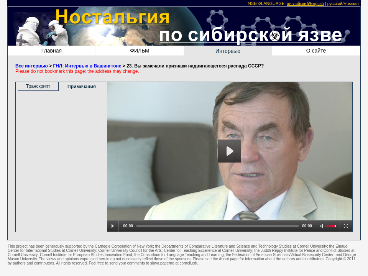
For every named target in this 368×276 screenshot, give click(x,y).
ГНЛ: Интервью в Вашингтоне (87, 66)
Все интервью (31, 66)
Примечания (81, 86)
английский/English (305, 3)
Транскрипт (38, 86)
